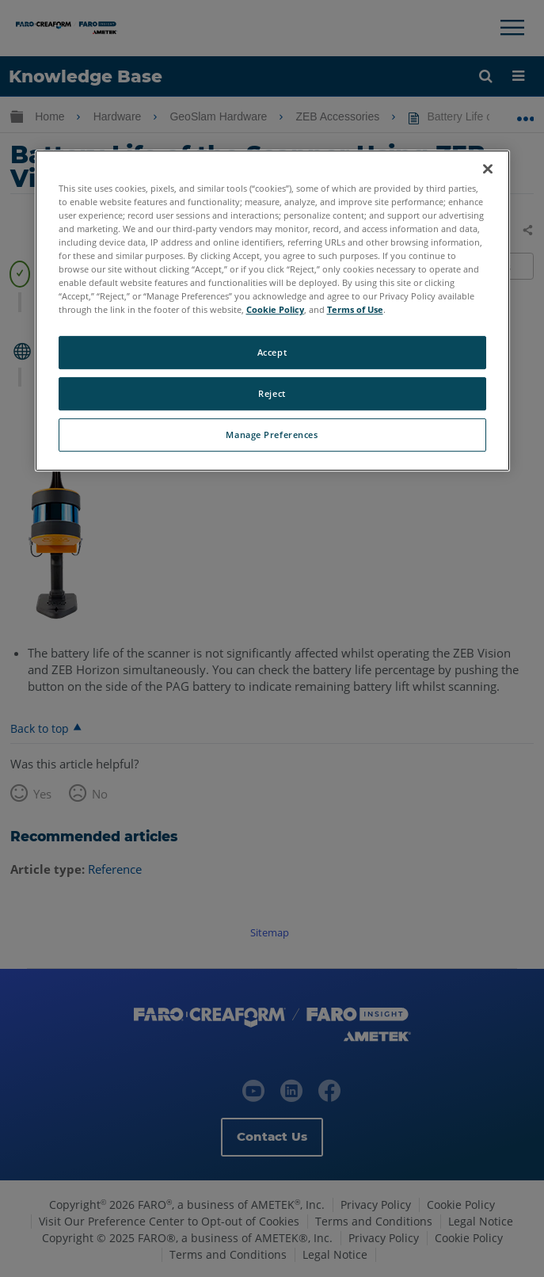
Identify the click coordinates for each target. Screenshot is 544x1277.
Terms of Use (355, 310)
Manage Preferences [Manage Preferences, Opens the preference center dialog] (272, 434)
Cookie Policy (275, 310)
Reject (271, 394)
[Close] (487, 168)
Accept (272, 353)
